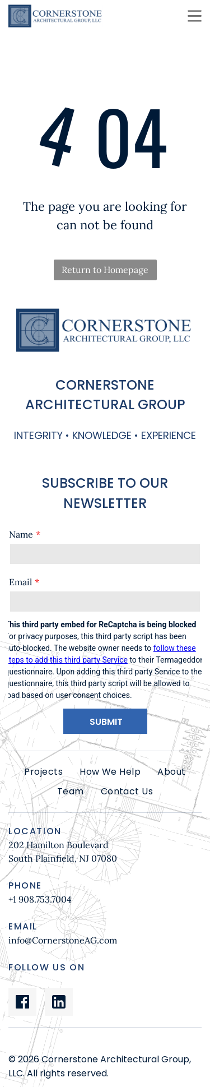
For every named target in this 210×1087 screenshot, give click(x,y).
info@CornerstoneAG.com (62, 940)
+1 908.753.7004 (40, 899)
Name (21, 534)
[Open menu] (195, 16)
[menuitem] (43, 771)
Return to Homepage (105, 269)
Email (20, 582)
